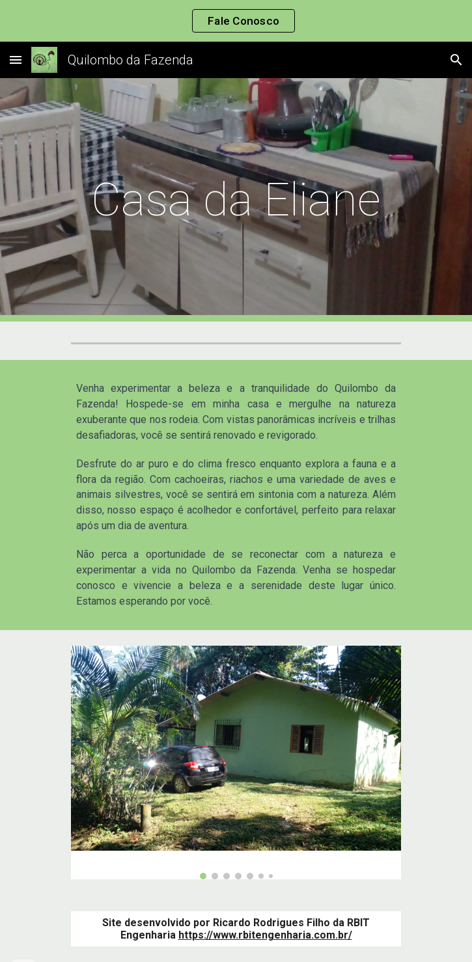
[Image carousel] (236, 762)
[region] (236, 21)
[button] (15, 59)
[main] (236, 200)
